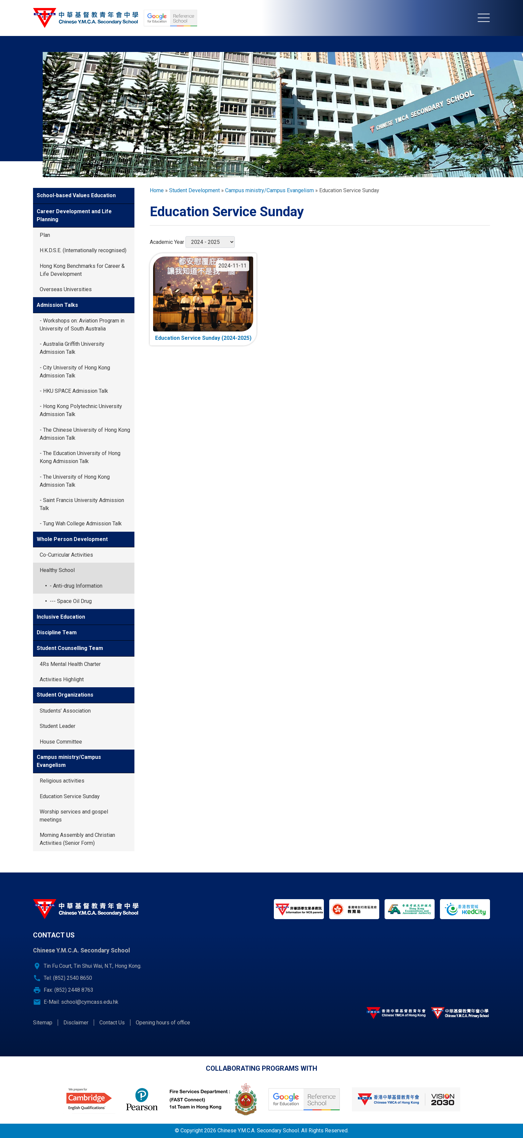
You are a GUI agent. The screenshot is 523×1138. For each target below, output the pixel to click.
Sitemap (42, 1022)
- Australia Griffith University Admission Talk (72, 348)
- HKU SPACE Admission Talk (74, 391)
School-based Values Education (76, 195)
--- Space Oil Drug (71, 601)
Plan (45, 235)
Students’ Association (65, 711)
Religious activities (62, 781)
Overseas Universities (66, 289)
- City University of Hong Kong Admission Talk (75, 371)
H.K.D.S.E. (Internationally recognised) (83, 250)
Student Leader (57, 726)
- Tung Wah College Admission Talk (81, 523)
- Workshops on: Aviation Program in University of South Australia (82, 324)
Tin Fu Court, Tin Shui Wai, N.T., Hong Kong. (92, 966)
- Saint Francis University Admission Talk (82, 504)
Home (157, 190)
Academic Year (167, 242)
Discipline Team (57, 632)
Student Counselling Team (70, 648)
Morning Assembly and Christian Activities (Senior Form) (77, 839)
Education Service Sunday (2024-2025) (203, 338)
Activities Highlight (62, 679)
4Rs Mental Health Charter (70, 664)
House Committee (61, 742)
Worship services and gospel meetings (74, 816)
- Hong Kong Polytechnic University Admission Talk (81, 410)
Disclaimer (75, 1022)
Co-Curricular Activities (66, 555)
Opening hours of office (163, 1022)
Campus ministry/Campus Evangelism (69, 761)
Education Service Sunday (70, 796)
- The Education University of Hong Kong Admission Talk (80, 457)
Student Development (194, 190)
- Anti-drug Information (76, 586)
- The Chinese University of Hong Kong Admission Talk (85, 434)
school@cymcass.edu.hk (89, 1002)
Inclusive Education (61, 617)
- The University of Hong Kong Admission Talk (75, 481)
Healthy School (57, 570)
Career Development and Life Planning (74, 215)
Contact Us (112, 1022)
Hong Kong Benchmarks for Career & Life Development (82, 270)
